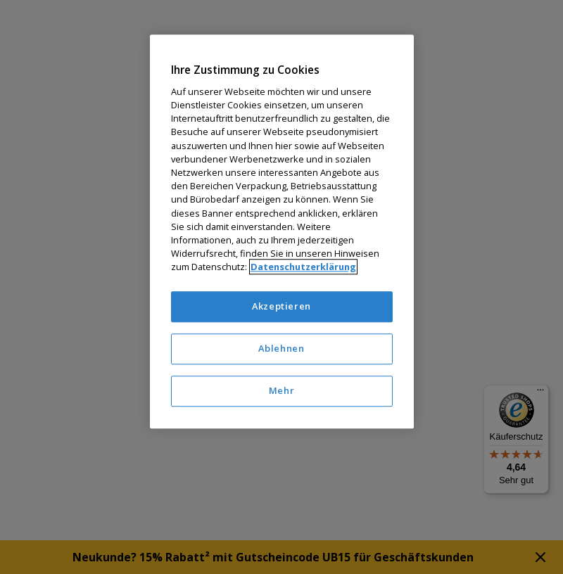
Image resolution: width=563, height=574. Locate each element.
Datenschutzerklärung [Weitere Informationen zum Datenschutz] (303, 266)
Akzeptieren (281, 306)
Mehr (282, 390)
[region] (282, 232)
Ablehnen (281, 348)
